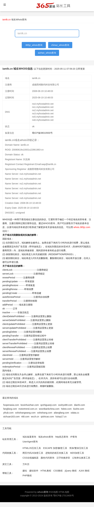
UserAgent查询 (30, 441)
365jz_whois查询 (33, 45)
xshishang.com (44, 412)
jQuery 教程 (70, 470)
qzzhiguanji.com (48, 405)
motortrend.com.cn (28, 409)
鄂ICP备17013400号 (63, 495)
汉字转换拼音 (63, 457)
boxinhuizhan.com (30, 405)
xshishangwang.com (25, 412)
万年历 (26, 464)
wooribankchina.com (49, 409)
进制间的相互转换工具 (56, 453)
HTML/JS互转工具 (32, 448)
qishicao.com (47, 416)
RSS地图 (53, 492)
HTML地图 (64, 492)
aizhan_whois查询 (47, 53)
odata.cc (75, 412)
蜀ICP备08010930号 (42, 133)
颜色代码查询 (47, 457)
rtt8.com (25, 416)
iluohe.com (78, 409)
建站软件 (33, 470)
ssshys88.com (65, 405)
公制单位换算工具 (81, 457)
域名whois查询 (45, 436)
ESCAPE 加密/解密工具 (55, 448)
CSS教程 (58, 470)
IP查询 (73, 436)
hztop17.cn (61, 416)
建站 (25, 470)
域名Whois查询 (19, 19)
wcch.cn (35, 416)
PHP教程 (27, 475)
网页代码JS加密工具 (33, 453)
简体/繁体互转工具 (78, 448)
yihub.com (8, 412)
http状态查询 (61, 436)
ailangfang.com (61, 412)
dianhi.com (79, 405)
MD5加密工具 (77, 453)
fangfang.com (10, 409)
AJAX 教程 (84, 470)
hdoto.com (66, 409)
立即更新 (80, 68)
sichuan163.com (11, 416)
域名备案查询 (29, 436)
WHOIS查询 (49, 223)
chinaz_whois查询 (60, 45)
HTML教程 (46, 470)
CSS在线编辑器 (30, 457)
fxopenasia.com (11, 405)
